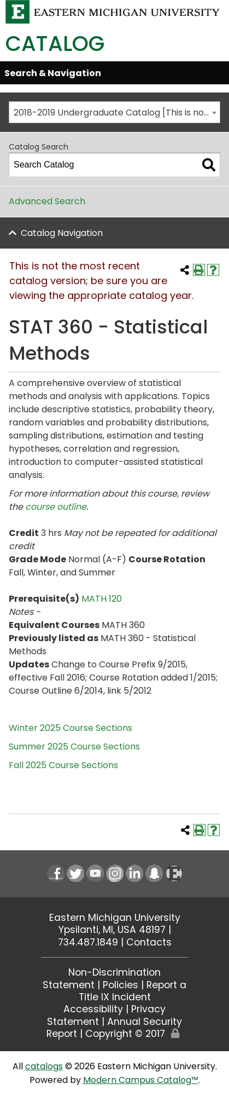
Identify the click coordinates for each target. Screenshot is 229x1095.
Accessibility (93, 1009)
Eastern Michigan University (114, 917)
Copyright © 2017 (125, 1033)
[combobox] (114, 112)
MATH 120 (101, 598)
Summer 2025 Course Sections (74, 746)
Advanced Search (47, 201)
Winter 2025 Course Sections (70, 728)
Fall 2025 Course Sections (63, 765)
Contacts (149, 942)
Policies (120, 985)
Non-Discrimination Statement (102, 978)
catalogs (44, 1066)
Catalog (54, 43)
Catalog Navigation (62, 233)
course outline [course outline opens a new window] (55, 506)
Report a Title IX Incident (133, 991)
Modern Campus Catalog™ (140, 1080)
